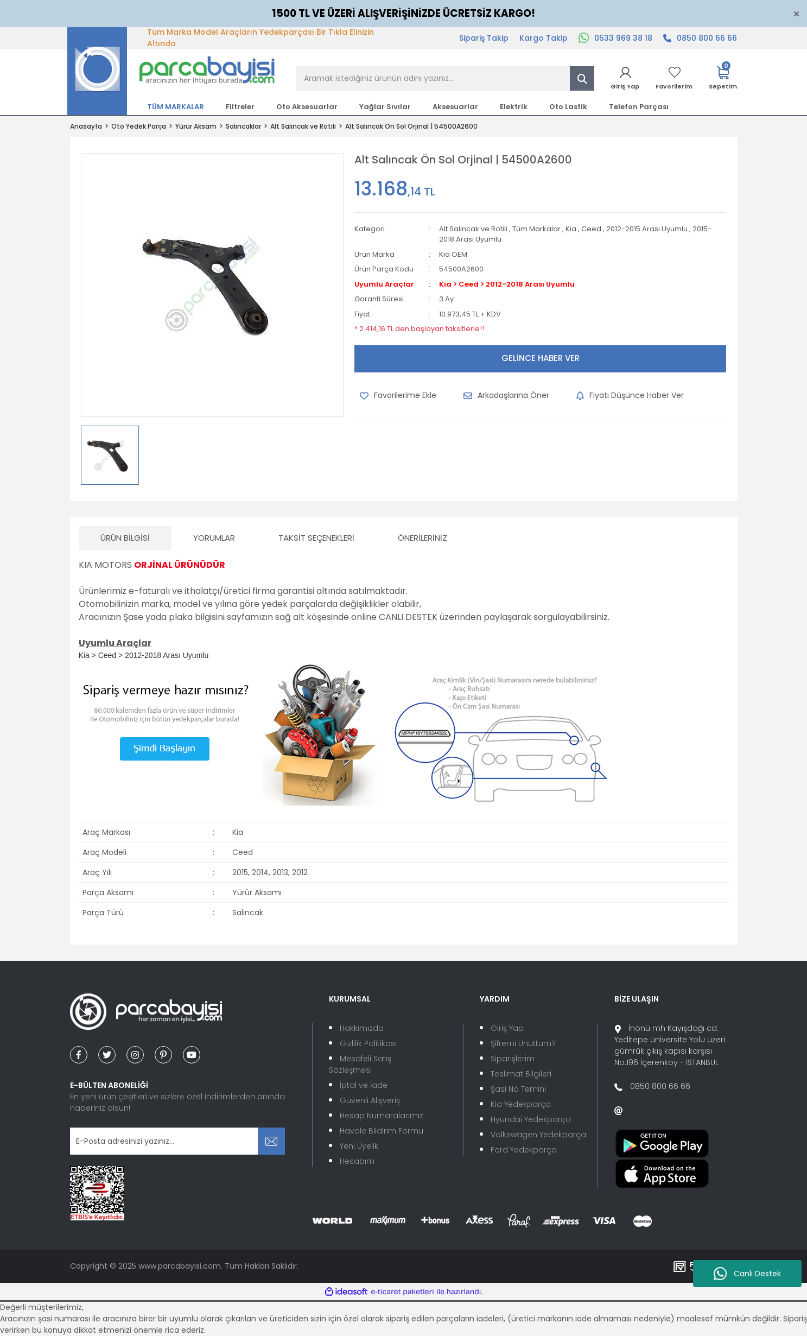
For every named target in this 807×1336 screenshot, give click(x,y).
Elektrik (514, 107)
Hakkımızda (362, 1028)
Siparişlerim (513, 1058)
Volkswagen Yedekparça (538, 1134)
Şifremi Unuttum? (523, 1043)
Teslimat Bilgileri (521, 1073)
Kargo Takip (543, 38)
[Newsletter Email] (177, 1141)
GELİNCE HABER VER (540, 358)
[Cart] (723, 78)
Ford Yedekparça (524, 1149)
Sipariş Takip (484, 38)
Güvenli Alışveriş (370, 1100)
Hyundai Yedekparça (531, 1119)
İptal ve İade (363, 1085)
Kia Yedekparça (521, 1104)
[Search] (445, 78)
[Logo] (171, 70)
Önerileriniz (422, 537)
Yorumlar (214, 537)
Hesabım (357, 1161)
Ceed (591, 229)
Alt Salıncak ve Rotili (473, 229)
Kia (570, 229)
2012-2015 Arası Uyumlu (647, 229)
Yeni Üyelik (359, 1146)
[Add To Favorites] (398, 396)
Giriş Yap (507, 1028)
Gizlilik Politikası (368, 1043)
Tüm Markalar (536, 229)
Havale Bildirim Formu (381, 1130)
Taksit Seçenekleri (316, 537)
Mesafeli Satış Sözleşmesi (360, 1064)
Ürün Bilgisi (125, 537)
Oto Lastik (568, 107)
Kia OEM (453, 254)
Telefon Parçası (639, 107)
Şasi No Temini (518, 1089)
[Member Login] (625, 78)
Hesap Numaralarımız (381, 1115)
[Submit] (271, 1141)
